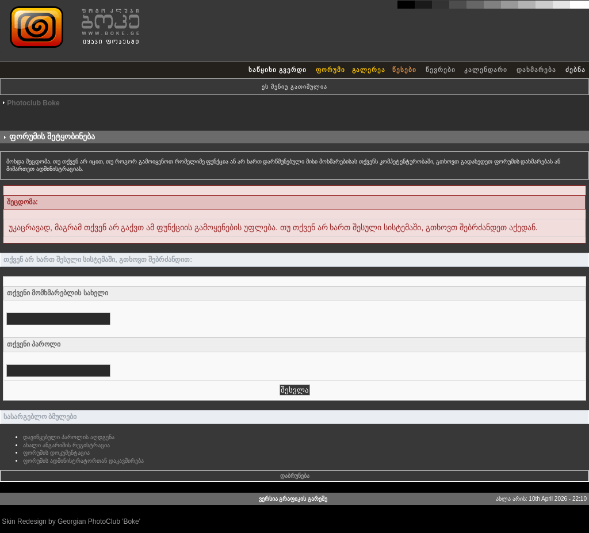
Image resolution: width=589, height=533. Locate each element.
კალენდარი (485, 69)
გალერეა (368, 69)
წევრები (441, 69)
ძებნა (575, 69)
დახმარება (536, 69)
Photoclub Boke (33, 103)
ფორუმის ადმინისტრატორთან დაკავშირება (83, 461)
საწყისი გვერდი (277, 69)
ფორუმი (330, 69)
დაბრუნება (294, 476)
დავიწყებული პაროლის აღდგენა (68, 437)
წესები (404, 69)
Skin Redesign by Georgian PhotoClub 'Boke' (71, 521)
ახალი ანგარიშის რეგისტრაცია (66, 445)
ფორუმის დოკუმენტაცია (56, 453)
